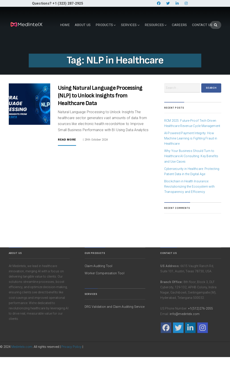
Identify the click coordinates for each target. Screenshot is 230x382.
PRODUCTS (76, 46)
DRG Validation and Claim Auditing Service (115, 331)
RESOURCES (126, 46)
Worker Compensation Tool (104, 298)
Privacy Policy (71, 371)
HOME (36, 46)
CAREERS (151, 46)
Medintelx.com (21, 371)
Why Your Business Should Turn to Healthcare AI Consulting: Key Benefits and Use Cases (191, 181)
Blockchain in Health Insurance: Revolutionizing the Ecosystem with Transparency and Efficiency (189, 211)
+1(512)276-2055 (200, 333)
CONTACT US (174, 46)
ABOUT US (54, 46)
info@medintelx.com (185, 338)
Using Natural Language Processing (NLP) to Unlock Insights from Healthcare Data (100, 120)
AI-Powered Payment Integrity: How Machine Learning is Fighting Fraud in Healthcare (190, 163)
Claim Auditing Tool (98, 290)
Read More (67, 164)
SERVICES (101, 46)
